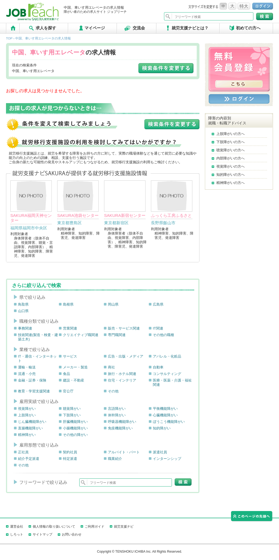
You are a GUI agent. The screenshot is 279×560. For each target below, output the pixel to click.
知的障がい (162, 428)
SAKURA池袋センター (78, 215)
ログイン (262, 6)
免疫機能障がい (120, 428)
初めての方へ (248, 28)
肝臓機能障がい (75, 422)
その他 (113, 391)
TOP (13, 28)
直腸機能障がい (30, 428)
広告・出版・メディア (125, 356)
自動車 (158, 367)
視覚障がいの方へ (230, 166)
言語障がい (117, 409)
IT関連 (158, 328)
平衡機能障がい (165, 409)
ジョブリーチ (33, 11)
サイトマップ (42, 534)
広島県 (158, 304)
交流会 (139, 28)
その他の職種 (163, 335)
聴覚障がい (72, 409)
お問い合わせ (71, 534)
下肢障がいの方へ (230, 142)
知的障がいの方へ (230, 175)
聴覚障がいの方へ (230, 150)
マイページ (94, 28)
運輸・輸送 (27, 367)
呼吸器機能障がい (122, 422)
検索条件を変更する (165, 68)
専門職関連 (117, 335)
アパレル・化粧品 (167, 356)
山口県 (23, 311)
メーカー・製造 (75, 367)
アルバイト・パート (124, 452)
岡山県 (113, 304)
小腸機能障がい (75, 428)
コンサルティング (167, 374)
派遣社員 (160, 452)
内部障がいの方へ (230, 158)
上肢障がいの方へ (230, 134)
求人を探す (46, 28)
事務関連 (25, 328)
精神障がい (27, 435)
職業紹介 (115, 459)
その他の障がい (75, 435)
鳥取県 (23, 304)
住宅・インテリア (122, 380)
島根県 (68, 304)
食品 (66, 374)
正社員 (23, 452)
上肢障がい (27, 415)
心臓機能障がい (165, 415)
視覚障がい (27, 409)
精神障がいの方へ (230, 183)
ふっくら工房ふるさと (171, 215)
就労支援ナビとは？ (190, 28)
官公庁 (68, 391)
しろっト (16, 534)
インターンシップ (167, 459)
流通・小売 (27, 374)
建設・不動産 (73, 380)
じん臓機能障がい (32, 422)
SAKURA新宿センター (124, 215)
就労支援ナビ (124, 526)
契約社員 (70, 452)
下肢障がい (72, 415)
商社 (111, 367)
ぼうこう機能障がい (169, 422)
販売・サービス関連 (124, 328)
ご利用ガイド (94, 526)
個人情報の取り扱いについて (54, 526)
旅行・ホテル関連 (122, 374)
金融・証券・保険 (32, 380)
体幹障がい (117, 415)
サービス (70, 356)
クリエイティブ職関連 (80, 335)
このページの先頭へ (252, 517)
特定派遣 (70, 459)
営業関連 (70, 328)
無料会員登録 (239, 69)
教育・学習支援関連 (34, 391)
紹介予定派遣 (28, 459)
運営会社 (16, 526)
